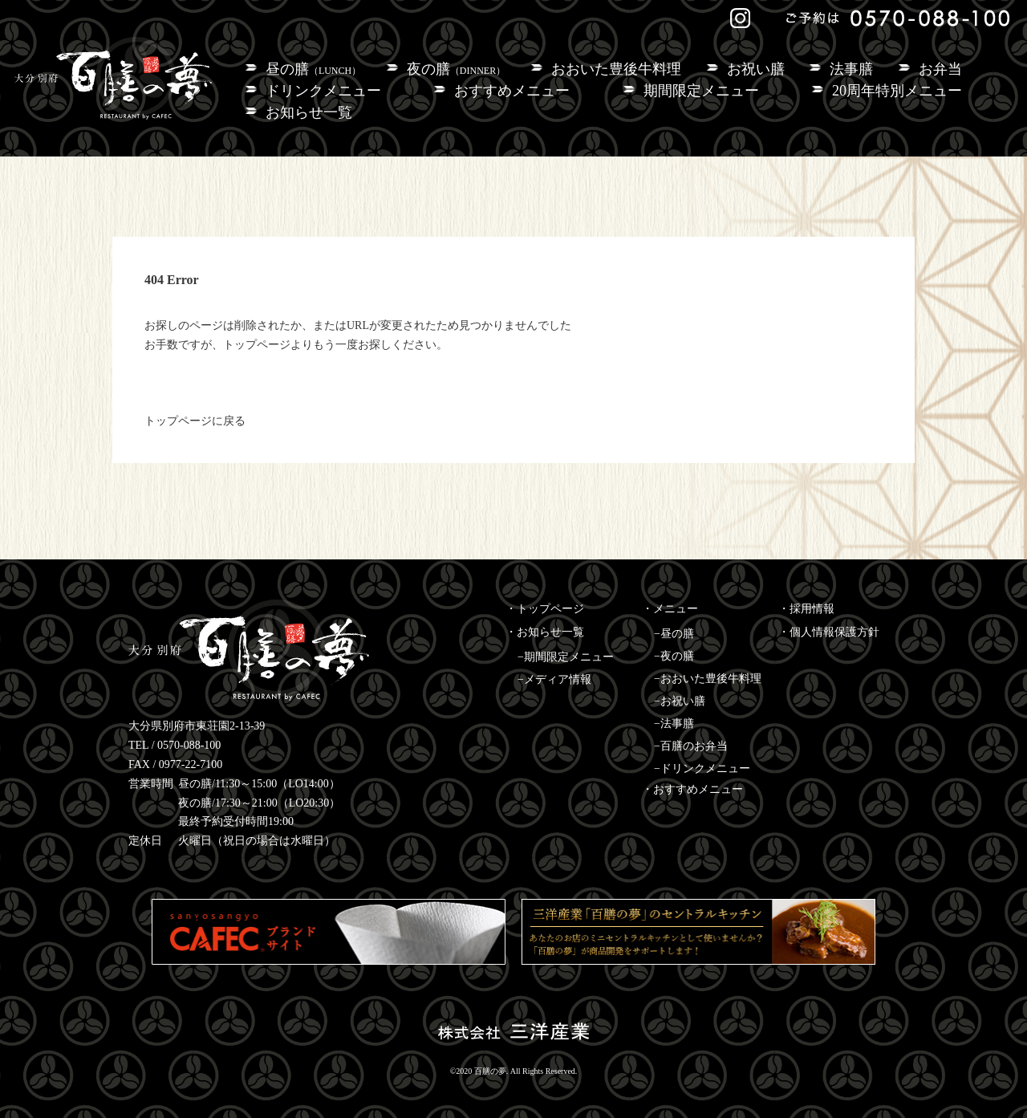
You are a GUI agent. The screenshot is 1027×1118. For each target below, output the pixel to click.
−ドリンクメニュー (702, 768)
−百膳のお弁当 (691, 746)
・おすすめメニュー (692, 789)
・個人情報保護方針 (828, 632)
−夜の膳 (674, 656)
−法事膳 (674, 724)
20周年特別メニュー (897, 90)
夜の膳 (456, 69)
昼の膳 (313, 69)
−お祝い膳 (679, 701)
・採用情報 (806, 609)
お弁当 (940, 69)
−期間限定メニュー (566, 657)
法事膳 (851, 69)
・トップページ (544, 609)
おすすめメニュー (512, 90)
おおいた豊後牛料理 (616, 69)
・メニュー (670, 609)
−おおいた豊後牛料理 (707, 679)
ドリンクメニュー (323, 90)
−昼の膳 (674, 634)
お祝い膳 (756, 69)
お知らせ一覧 (309, 112)
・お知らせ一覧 (544, 632)
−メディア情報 (554, 679)
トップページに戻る (195, 421)
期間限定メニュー (701, 90)
